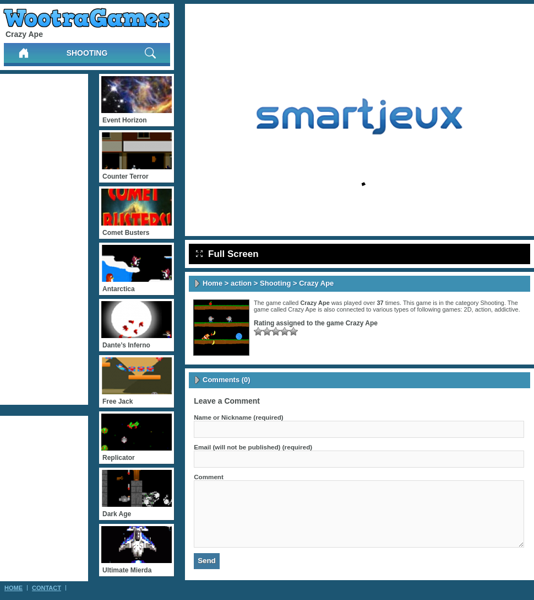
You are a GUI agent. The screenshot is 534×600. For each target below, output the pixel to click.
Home (212, 283)
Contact (46, 588)
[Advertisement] (44, 239)
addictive (506, 309)
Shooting (87, 53)
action (241, 283)
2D (468, 309)
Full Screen (227, 254)
